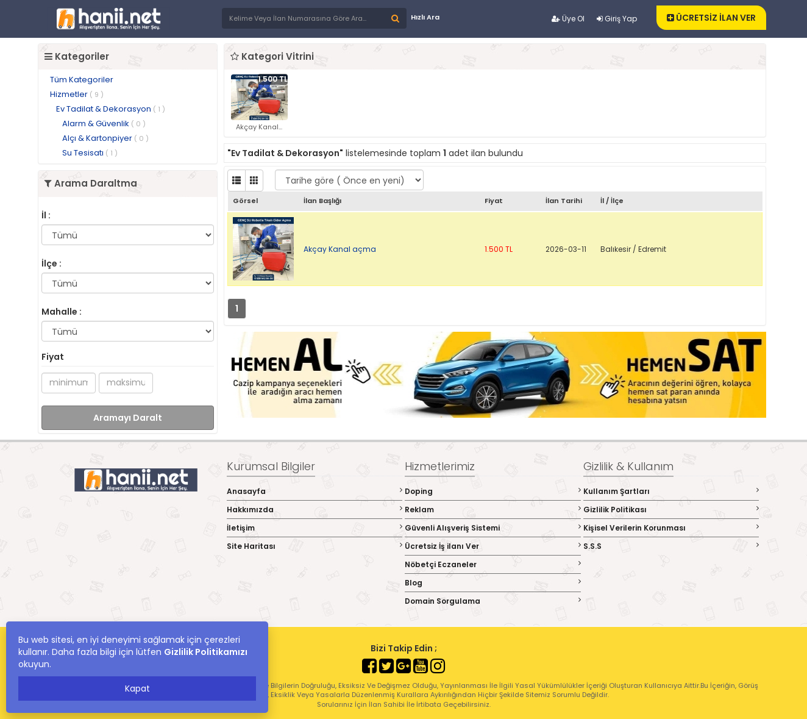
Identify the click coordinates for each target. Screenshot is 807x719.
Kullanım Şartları (671, 491)
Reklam (493, 509)
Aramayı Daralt (127, 418)
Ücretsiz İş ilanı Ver (493, 546)
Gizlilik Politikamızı (205, 652)
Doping (493, 491)
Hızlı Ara (425, 17)
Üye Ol (568, 18)
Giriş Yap (617, 18)
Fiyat (52, 357)
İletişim (315, 528)
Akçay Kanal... (259, 127)
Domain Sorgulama (493, 601)
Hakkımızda (315, 509)
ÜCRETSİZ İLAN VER (711, 18)
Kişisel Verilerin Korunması (671, 528)
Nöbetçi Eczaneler (493, 564)
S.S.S (671, 546)
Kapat (137, 688)
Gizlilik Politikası (671, 509)
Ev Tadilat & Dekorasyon (110, 109)
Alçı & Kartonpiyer (105, 138)
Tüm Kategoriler (81, 79)
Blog (493, 583)
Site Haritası (315, 546)
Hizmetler (77, 94)
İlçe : (51, 263)
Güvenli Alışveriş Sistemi (493, 528)
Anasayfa (315, 491)
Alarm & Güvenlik (104, 123)
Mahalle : (61, 312)
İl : (46, 215)
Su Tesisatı (90, 153)
